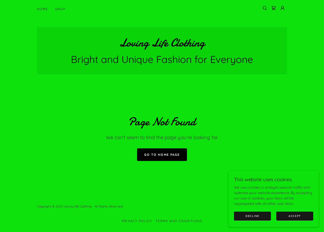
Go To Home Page (162, 155)
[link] (273, 8)
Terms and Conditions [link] (179, 221)
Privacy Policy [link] (137, 221)
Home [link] (42, 9)
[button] (282, 8)
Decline (252, 216)
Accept (294, 216)
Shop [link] (60, 9)
